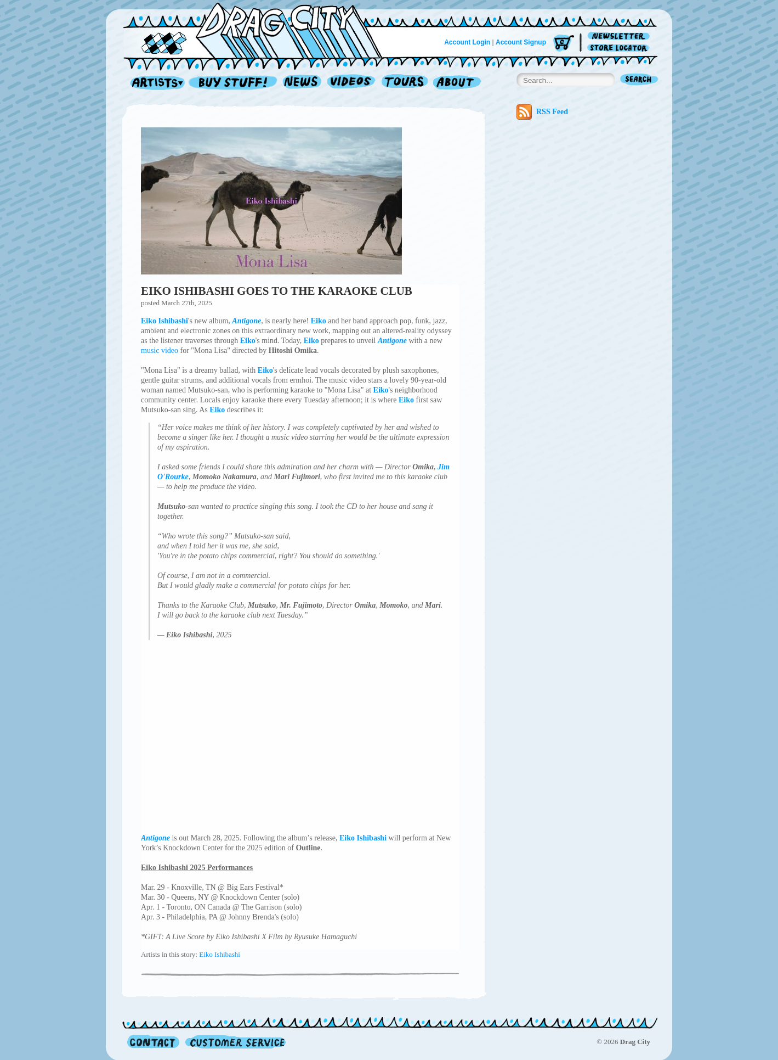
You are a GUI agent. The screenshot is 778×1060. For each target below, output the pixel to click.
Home (259, 29)
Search (639, 80)
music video (159, 350)
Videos (352, 83)
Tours (404, 83)
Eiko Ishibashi (219, 954)
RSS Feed (542, 112)
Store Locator (620, 48)
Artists (154, 83)
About (457, 83)
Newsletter (620, 36)
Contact (153, 1041)
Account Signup (521, 42)
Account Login (467, 42)
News (303, 83)
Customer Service (234, 1041)
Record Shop (234, 83)
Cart (564, 43)
